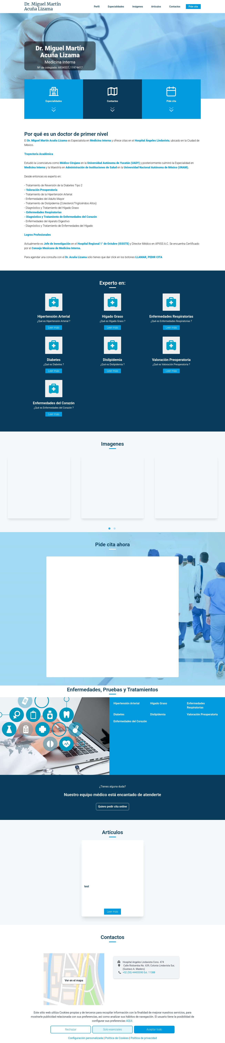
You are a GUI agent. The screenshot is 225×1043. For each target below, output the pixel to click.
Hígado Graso (158, 703)
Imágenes (137, 6)
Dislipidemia (158, 714)
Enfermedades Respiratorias (196, 705)
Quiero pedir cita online (112, 806)
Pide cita (193, 6)
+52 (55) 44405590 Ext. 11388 (139, 972)
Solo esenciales (112, 1029)
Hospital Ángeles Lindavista (152, 140)
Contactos (174, 6)
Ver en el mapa (74, 980)
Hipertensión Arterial (127, 703)
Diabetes (119, 714)
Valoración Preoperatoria (202, 714)
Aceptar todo (154, 1029)
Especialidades (116, 6)
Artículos (156, 6)
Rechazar (70, 1029)
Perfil (97, 6)
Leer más (53, 327)
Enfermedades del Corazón (130, 721)
